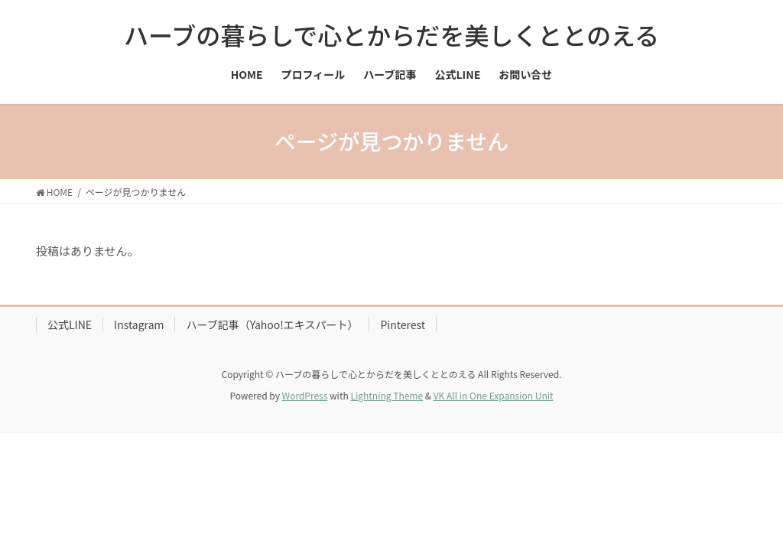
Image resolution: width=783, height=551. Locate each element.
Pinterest (402, 324)
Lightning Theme (386, 395)
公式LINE (69, 324)
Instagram (139, 324)
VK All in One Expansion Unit (494, 395)
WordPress (305, 395)
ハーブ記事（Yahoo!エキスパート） (272, 324)
